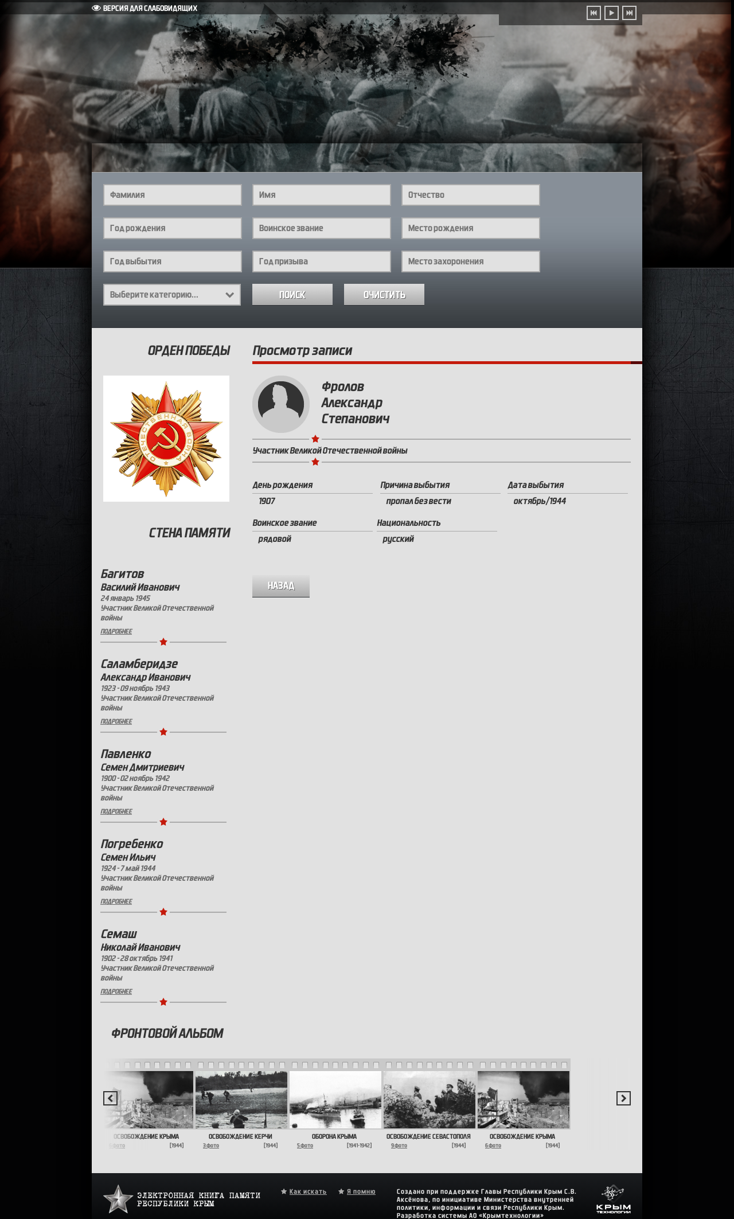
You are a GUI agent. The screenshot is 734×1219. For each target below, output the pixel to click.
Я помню (361, 1191)
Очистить (384, 295)
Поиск (292, 295)
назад (281, 586)
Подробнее (116, 631)
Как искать (308, 1191)
